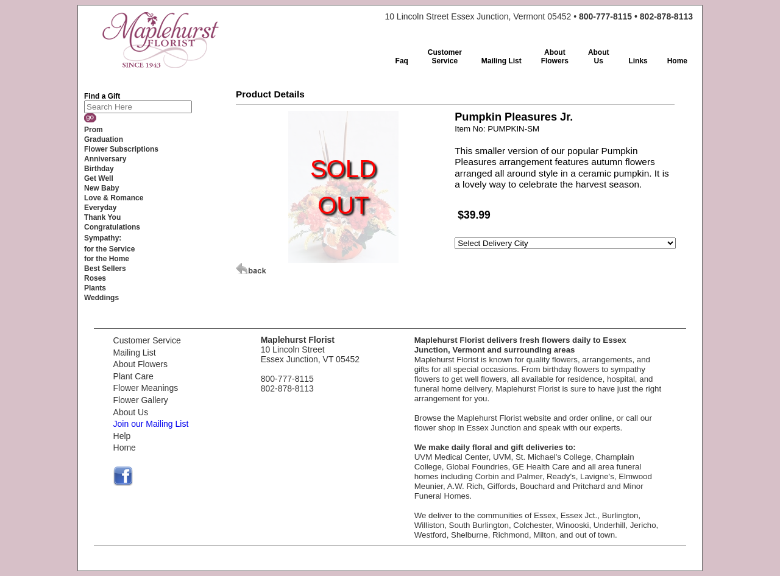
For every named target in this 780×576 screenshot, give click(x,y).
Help (122, 436)
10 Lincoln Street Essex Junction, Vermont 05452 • (539, 16)
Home (124, 447)
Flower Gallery (140, 400)
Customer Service (147, 340)
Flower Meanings (146, 388)
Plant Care (133, 376)
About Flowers (140, 364)
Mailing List (134, 352)
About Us (131, 412)
